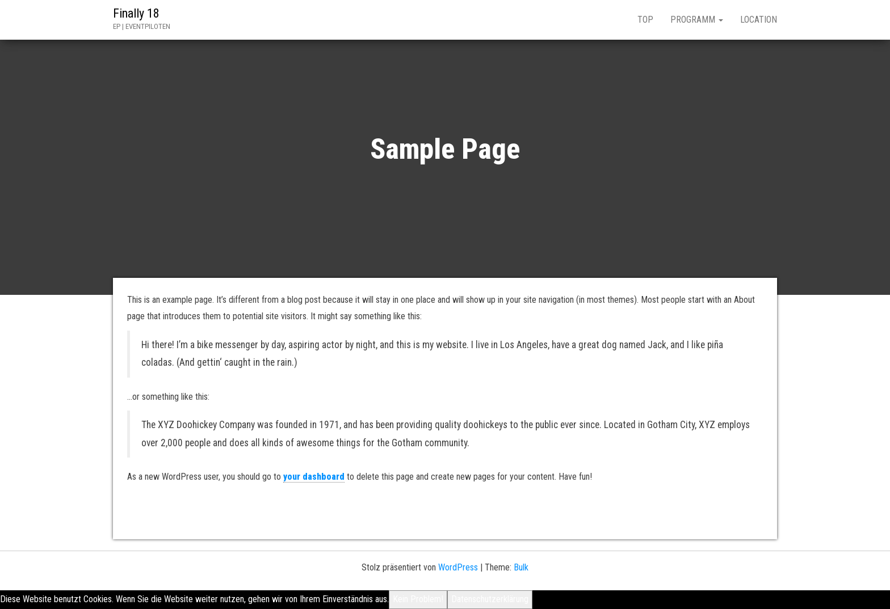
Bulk (521, 567)
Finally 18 (136, 13)
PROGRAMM (696, 19)
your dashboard (314, 476)
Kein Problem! (418, 599)
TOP (645, 19)
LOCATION (758, 19)
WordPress (458, 567)
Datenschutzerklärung (489, 599)
